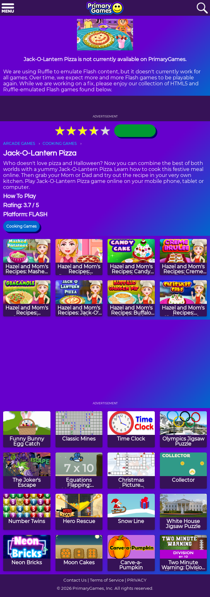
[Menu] (8, 8)
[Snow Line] (131, 512)
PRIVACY (136, 580)
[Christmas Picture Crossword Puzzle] (131, 470)
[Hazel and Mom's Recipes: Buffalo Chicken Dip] (131, 298)
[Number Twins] (26, 512)
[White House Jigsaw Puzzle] (183, 512)
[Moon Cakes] (79, 553)
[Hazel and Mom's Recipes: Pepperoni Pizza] (79, 257)
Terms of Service (107, 580)
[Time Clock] (131, 429)
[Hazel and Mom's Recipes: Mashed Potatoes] (26, 257)
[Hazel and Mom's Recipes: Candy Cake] (131, 257)
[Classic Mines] (79, 429)
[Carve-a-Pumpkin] (131, 553)
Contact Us (75, 580)
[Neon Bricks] (26, 553)
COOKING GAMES (60, 143)
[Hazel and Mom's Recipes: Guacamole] (26, 298)
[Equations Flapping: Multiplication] (79, 470)
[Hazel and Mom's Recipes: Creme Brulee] (183, 257)
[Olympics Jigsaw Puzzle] (183, 429)
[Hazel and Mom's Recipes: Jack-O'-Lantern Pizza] (79, 298)
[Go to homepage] (105, 8)
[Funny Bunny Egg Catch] (26, 429)
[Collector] (183, 470)
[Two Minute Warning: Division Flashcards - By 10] (183, 553)
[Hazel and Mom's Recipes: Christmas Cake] (183, 298)
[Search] (202, 8)
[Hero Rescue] (79, 512)
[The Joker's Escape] (26, 470)
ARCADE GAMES (19, 143)
